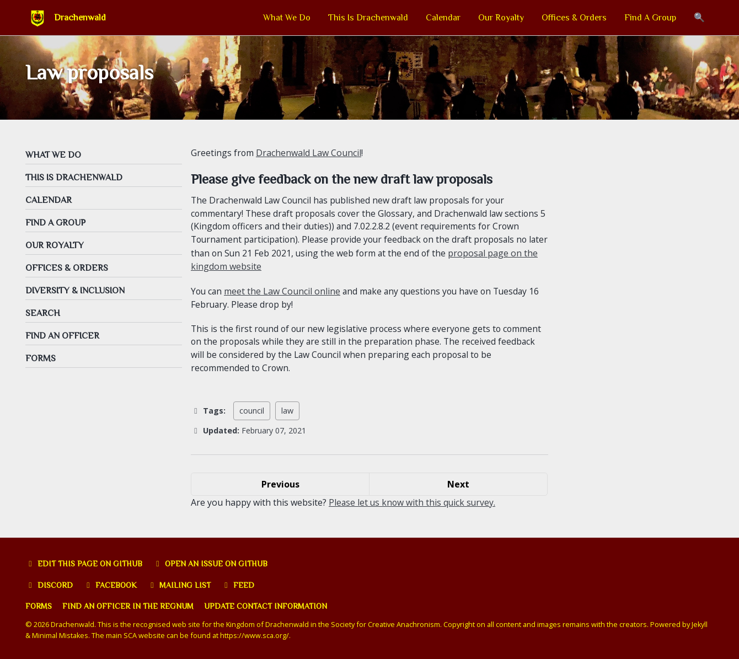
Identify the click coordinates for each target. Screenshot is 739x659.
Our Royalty (501, 18)
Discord (49, 585)
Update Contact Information (268, 607)
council (251, 414)
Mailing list (180, 585)
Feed (239, 585)
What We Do (286, 18)
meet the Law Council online (284, 293)
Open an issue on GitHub (212, 564)
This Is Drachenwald (368, 18)
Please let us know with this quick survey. (413, 505)
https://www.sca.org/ (255, 636)
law (287, 414)
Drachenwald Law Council (309, 154)
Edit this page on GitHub (84, 564)
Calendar (443, 18)
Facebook (111, 585)
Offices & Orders (574, 18)
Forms (38, 607)
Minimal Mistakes (60, 636)
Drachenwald (80, 18)
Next (458, 487)
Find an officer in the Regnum (129, 607)
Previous (280, 487)
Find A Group (650, 18)
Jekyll (700, 625)
